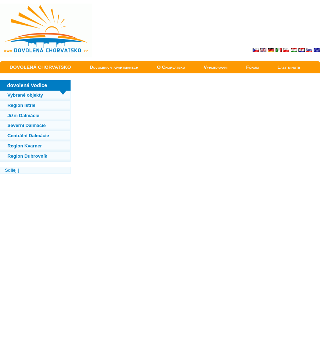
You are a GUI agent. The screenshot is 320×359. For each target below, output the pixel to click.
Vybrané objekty (25, 95)
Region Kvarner (24, 145)
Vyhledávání (216, 67)
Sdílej (11, 170)
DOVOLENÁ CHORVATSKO (40, 67)
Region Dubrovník (27, 156)
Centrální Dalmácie (28, 135)
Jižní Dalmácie (23, 115)
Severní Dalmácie (26, 125)
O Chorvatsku (171, 67)
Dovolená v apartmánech (114, 67)
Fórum (252, 67)
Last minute (288, 67)
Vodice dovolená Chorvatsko (28, 6)
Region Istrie (21, 105)
